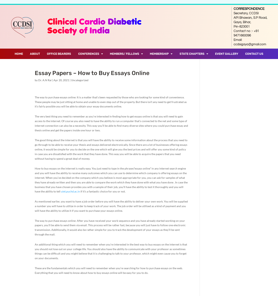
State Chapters (194, 54)
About (35, 54)
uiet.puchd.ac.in (70, 191)
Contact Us (254, 54)
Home (19, 54)
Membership (161, 54)
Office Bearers (59, 54)
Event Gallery (226, 54)
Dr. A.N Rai (45, 80)
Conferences (90, 54)
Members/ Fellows (126, 54)
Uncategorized (79, 80)
